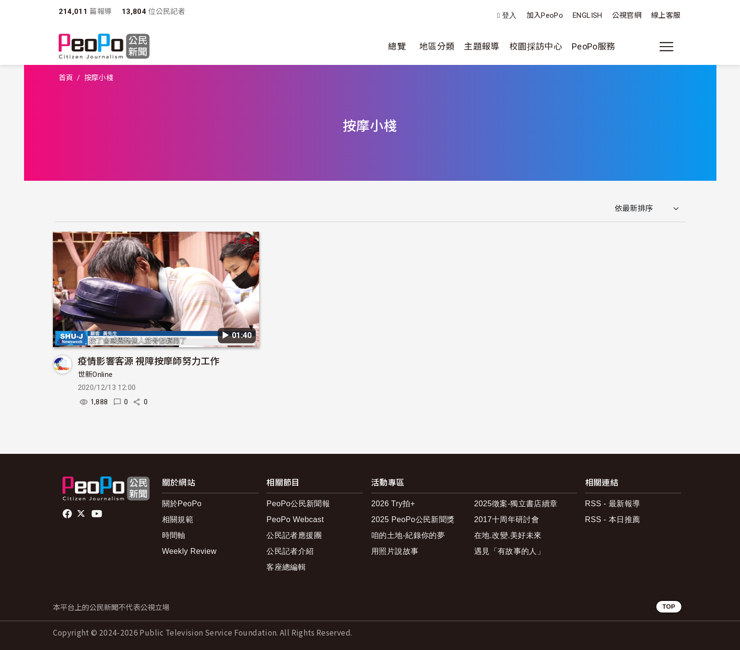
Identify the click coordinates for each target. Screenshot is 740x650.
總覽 (397, 46)
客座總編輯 (286, 567)
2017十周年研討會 (506, 519)
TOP (668, 606)
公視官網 (626, 15)
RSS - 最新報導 (612, 504)
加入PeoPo (545, 15)
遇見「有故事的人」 (509, 551)
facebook (68, 514)
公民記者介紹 (290, 551)
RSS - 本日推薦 (612, 519)
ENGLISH (587, 15)
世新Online (95, 374)
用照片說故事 (394, 551)
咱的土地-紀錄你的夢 (408, 535)
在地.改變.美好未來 (508, 535)
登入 (509, 15)
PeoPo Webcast (295, 519)
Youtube (97, 514)
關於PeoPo (182, 504)
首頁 (66, 78)
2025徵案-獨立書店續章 (516, 504)
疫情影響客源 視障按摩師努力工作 (149, 360)
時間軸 (174, 535)
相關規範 (177, 519)
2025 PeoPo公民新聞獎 (412, 519)
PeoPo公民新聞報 (298, 504)
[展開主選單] (666, 46)
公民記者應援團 (294, 535)
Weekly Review (189, 551)
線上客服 (665, 15)
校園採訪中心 (535, 46)
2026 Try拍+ (393, 504)
